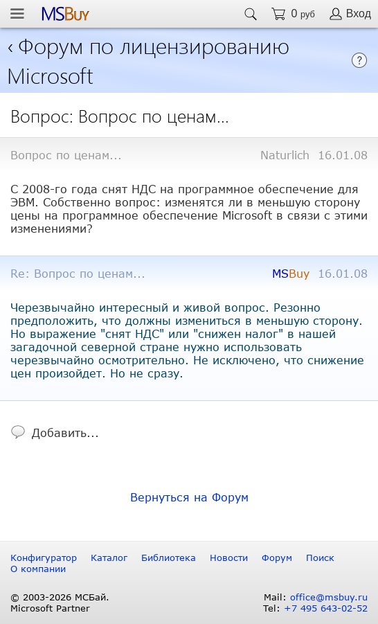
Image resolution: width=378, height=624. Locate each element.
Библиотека (168, 557)
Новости (229, 557)
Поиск (320, 557)
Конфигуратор (43, 557)
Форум (277, 557)
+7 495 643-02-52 (326, 608)
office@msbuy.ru (329, 597)
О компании (38, 568)
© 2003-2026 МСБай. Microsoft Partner (59, 602)
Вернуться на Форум (189, 496)
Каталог (109, 557)
